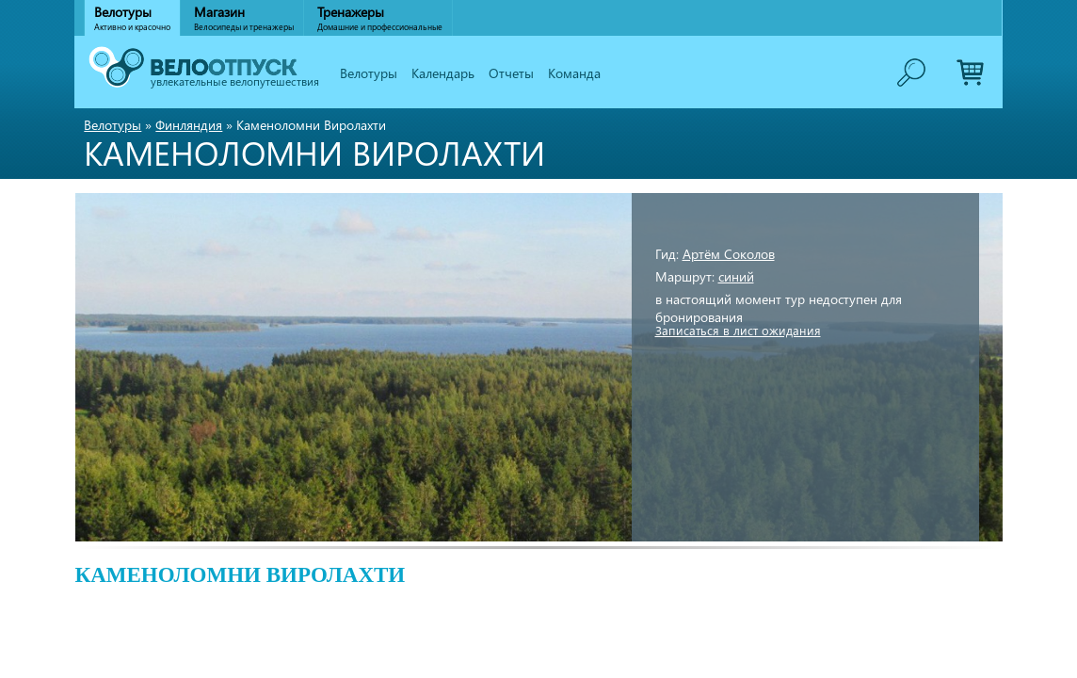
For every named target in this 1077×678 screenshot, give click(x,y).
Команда (574, 73)
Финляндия (188, 125)
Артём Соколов (729, 254)
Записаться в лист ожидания (738, 330)
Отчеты (511, 73)
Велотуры (368, 73)
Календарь (442, 73)
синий (736, 276)
